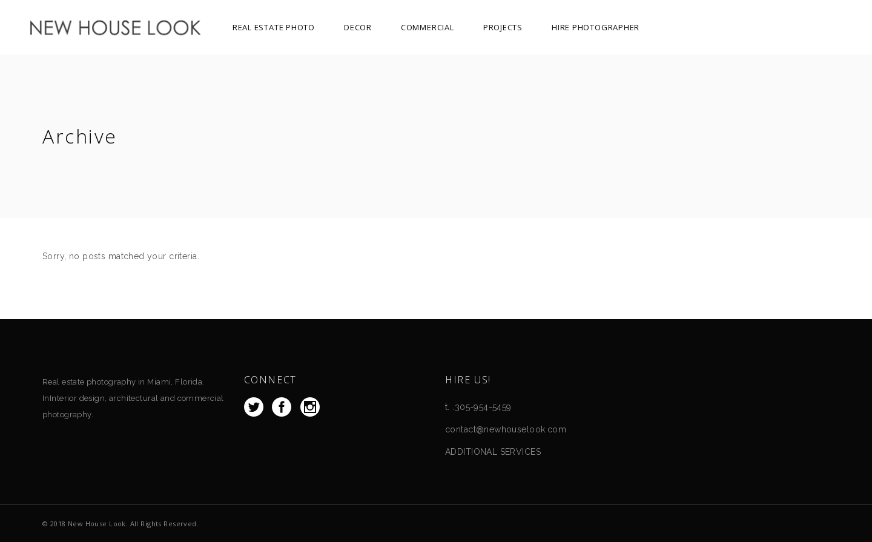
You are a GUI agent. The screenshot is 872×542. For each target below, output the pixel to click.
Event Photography (484, 474)
